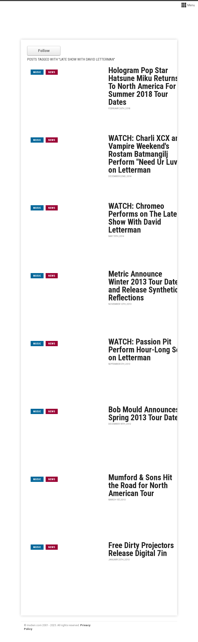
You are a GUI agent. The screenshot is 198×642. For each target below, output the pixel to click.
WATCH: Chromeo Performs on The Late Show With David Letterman (142, 217)
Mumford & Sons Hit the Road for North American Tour (140, 485)
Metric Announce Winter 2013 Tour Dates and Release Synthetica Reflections (145, 285)
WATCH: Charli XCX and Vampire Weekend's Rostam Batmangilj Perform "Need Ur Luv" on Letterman (145, 154)
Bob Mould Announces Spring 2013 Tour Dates (145, 413)
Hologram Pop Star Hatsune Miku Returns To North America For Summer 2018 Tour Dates (143, 86)
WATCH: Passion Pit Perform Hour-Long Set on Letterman (145, 349)
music (37, 72)
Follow (44, 50)
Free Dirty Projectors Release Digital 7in (141, 549)
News (51, 72)
